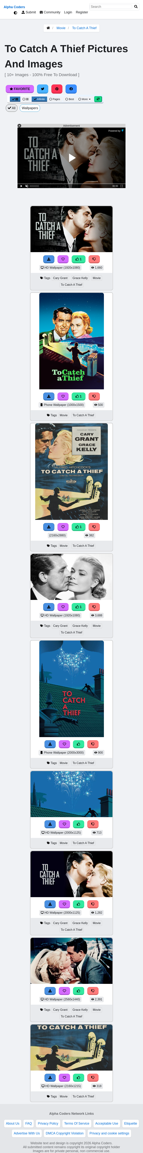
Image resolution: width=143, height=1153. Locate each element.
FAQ (28, 1123)
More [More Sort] (84, 99)
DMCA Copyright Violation (65, 1133)
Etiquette (130, 1123)
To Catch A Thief (84, 28)
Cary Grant (60, 278)
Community (50, 12)
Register (82, 12)
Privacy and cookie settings (109, 1133)
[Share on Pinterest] (57, 88)
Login (68, 12)
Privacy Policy (48, 1123)
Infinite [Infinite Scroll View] (39, 99)
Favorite (20, 89)
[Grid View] (15, 99)
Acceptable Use (106, 1123)
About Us (12, 1123)
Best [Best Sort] (69, 99)
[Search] (136, 6)
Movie (61, 28)
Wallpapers (30, 108)
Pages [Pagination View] (54, 99)
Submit (29, 12)
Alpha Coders (14, 7)
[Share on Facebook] (71, 88)
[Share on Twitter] (42, 88)
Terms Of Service (76, 1123)
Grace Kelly (80, 278)
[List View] (25, 99)
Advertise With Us (27, 1133)
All (11, 108)
